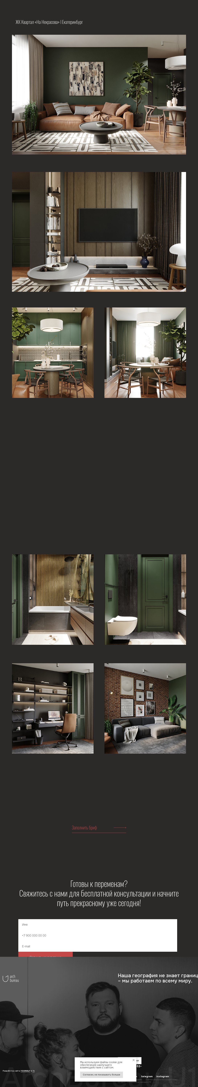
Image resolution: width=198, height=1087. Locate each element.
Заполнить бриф (84, 827)
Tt (33, 1071)
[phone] (97, 935)
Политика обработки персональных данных (162, 1079)
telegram (147, 1076)
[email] (97, 946)
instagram (162, 1076)
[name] (97, 924)
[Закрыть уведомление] (133, 1060)
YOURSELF (25, 1071)
